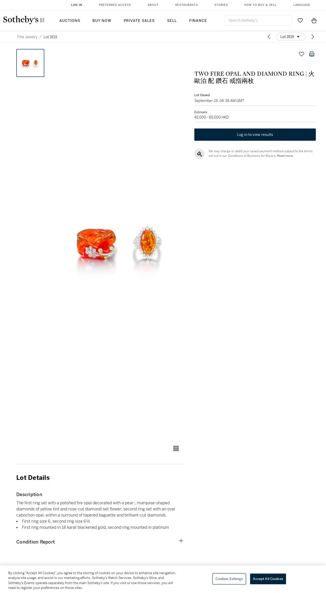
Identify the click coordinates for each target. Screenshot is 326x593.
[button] (119, 244)
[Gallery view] (176, 448)
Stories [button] (221, 5)
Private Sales (139, 21)
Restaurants (186, 5)
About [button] (153, 5)
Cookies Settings (229, 579)
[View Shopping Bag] (314, 20)
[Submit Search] (286, 20)
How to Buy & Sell (260, 5)
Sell (172, 21)
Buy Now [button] (101, 21)
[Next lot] (313, 37)
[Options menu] (291, 37)
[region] (163, 579)
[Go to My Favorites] (300, 20)
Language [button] (301, 5)
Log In (76, 4)
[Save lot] (301, 54)
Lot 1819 (50, 37)
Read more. (285, 156)
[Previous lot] (269, 37)
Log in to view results (255, 134)
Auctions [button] (69, 21)
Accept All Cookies (268, 579)
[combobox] (258, 20)
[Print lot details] (312, 54)
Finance (198, 21)
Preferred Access (115, 5)
